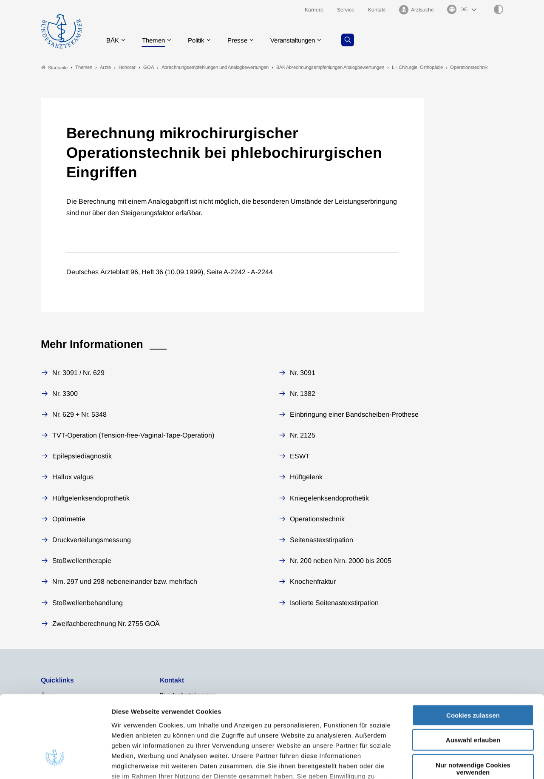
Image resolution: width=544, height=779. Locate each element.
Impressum (130, 729)
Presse (243, 40)
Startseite (54, 67)
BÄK (113, 40)
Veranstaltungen (301, 40)
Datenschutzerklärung (339, 718)
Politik (200, 40)
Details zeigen (452, 762)
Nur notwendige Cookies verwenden (473, 701)
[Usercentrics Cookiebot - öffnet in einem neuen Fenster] (55, 762)
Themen (155, 40)
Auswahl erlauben (473, 672)
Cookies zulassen (473, 647)
